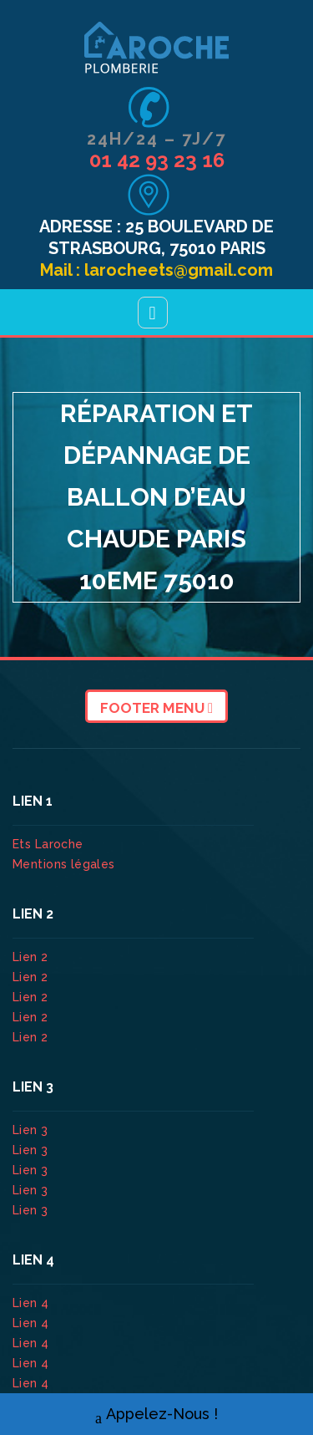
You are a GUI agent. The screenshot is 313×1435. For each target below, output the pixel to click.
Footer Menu (156, 708)
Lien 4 (33, 1303)
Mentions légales (64, 864)
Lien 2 (32, 957)
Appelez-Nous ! (156, 1414)
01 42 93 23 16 (157, 160)
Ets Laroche (48, 844)
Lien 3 (32, 1130)
